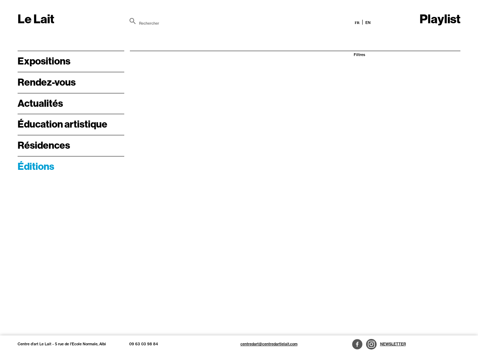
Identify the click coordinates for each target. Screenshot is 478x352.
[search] (132, 21)
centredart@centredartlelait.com (268, 344)
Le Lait (36, 19)
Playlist (440, 19)
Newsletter (393, 344)
